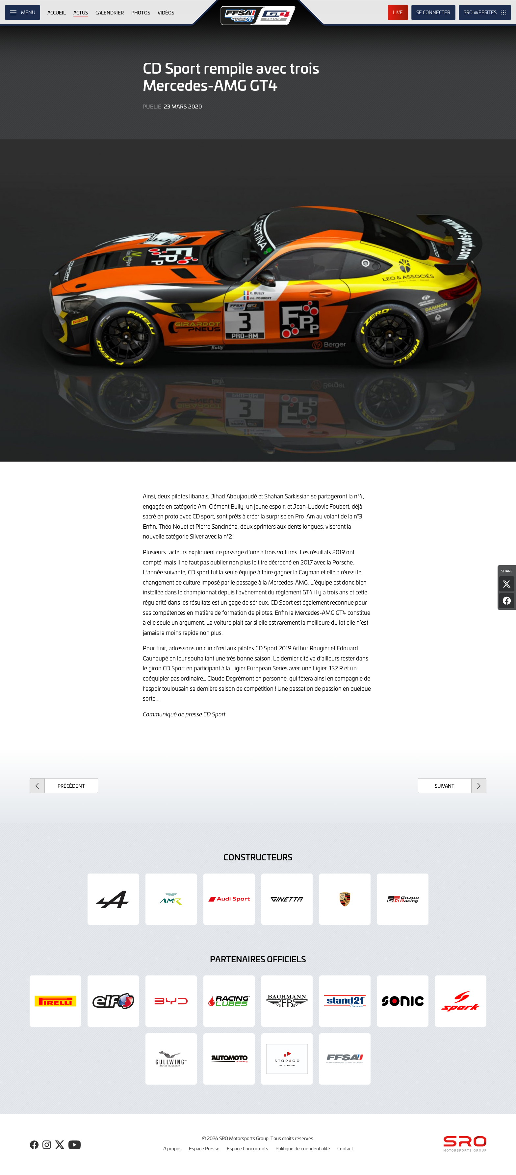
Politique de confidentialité (302, 1148)
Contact (345, 1148)
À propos (172, 1148)
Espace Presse (204, 1148)
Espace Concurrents (247, 1148)
